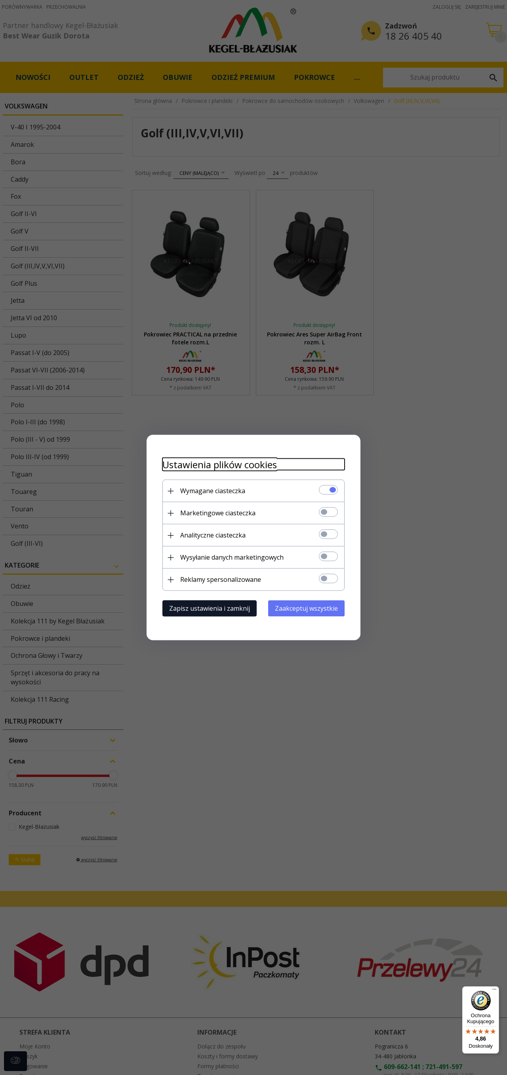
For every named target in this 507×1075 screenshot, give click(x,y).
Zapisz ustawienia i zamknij (209, 608)
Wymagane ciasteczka (212, 490)
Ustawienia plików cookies (219, 464)
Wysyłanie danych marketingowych (232, 557)
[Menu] (494, 991)
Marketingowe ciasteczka (217, 513)
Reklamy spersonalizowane (220, 579)
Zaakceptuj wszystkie (306, 608)
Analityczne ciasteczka (213, 535)
